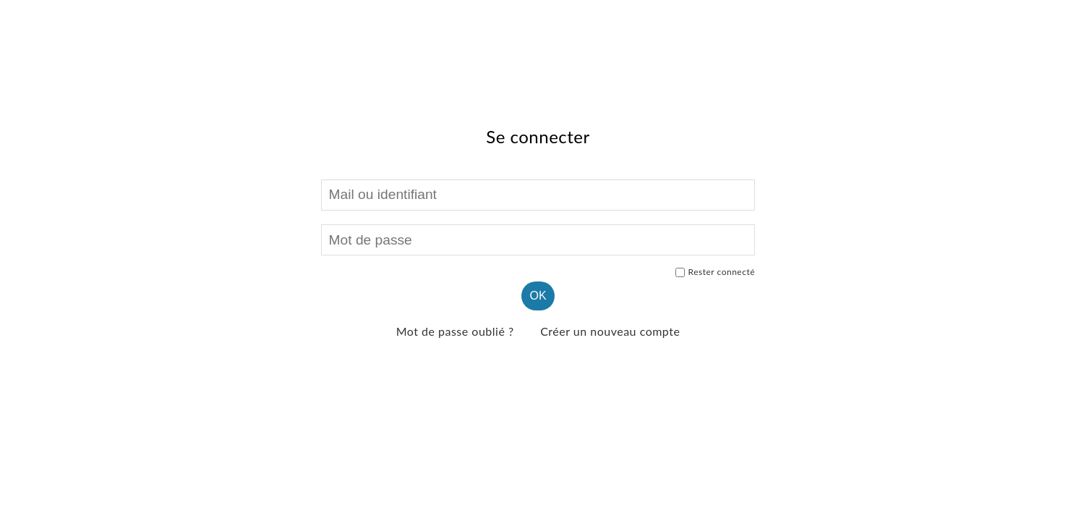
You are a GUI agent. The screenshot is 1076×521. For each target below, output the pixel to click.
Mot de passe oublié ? (455, 331)
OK (537, 295)
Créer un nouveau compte (610, 331)
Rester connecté (715, 271)
